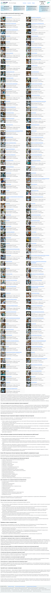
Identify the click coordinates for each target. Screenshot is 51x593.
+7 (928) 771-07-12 (42, 2)
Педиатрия (7, 220)
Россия (14, 2)
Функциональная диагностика (36, 364)
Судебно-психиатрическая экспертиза (12, 318)
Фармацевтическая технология (36, 346)
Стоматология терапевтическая (37, 305)
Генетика (32, 41)
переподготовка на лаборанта (25, 589)
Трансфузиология (8, 335)
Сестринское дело (8, 273)
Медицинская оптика (9, 160)
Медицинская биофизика (10, 149)
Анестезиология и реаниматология (37, 23)
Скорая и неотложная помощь (36, 280)
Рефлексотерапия (8, 261)
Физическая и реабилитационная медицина (39, 358)
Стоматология (8, 293)
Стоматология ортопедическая (36, 299)
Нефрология (7, 178)
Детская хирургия (8, 89)
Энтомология (7, 382)
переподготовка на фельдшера (33, 588)
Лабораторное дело (9, 124)
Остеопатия (33, 203)
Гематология (7, 41)
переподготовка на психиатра (36, 589)
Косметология (33, 112)
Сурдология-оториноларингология (37, 318)
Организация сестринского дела (37, 196)
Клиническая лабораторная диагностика (38, 101)
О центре (29, 2)
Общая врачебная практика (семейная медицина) (40, 178)
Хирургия (7, 370)
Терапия (7, 323)
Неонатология (33, 172)
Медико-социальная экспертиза (37, 142)
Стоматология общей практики (11, 299)
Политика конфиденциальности (20, 586)
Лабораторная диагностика (36, 118)
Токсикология (33, 323)
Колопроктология (34, 107)
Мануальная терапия (9, 137)
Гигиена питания (34, 53)
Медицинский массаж (9, 166)
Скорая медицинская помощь (10, 286)
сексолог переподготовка (46, 589)
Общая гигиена (8, 184)
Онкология (7, 190)
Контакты (24, 2)
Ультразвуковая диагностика (36, 335)
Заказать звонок (42, 4)
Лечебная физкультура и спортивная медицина (14, 130)
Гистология (7, 65)
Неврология (33, 166)
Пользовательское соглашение (31, 586)
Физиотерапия (8, 358)
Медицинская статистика (35, 160)
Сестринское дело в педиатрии (11, 280)
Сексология (7, 268)
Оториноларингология (9, 209)
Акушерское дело (8, 17)
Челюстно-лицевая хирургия (36, 370)
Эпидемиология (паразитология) (11, 388)
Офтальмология (34, 209)
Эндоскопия (33, 376)
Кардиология (7, 101)
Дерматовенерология (35, 71)
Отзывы (33, 2)
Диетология (7, 95)
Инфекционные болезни (35, 95)
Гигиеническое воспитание (36, 59)
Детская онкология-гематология (11, 83)
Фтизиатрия (7, 364)
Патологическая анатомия (36, 214)
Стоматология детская (35, 293)
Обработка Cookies (11, 586)
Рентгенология (8, 255)
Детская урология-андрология (36, 83)
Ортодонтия (7, 203)
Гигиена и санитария (9, 53)
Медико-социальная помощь (10, 142)
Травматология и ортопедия (36, 329)
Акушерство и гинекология (36, 17)
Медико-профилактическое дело (37, 137)
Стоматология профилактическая (11, 305)
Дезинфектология (34, 65)
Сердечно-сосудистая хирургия (37, 268)
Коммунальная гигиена (9, 112)
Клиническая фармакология (10, 107)
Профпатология (8, 226)
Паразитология (8, 214)
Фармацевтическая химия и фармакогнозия (13, 352)
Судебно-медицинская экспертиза (37, 311)
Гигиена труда (8, 59)
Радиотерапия (33, 243)
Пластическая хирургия (35, 220)
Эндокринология (8, 376)
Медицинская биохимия (35, 149)
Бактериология (33, 29)
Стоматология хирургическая (10, 311)
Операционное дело (34, 190)
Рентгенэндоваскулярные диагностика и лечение (40, 255)
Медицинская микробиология (36, 154)
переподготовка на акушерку (5, 589)
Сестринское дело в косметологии (37, 273)
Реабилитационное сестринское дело (12, 249)
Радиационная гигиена (35, 237)
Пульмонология (8, 237)
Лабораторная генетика (9, 118)
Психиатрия (33, 226)
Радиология (7, 243)
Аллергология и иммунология (10, 23)
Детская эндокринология (35, 89)
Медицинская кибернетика (10, 154)
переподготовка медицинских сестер (21, 588)
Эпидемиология (34, 382)
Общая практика (34, 184)
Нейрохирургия (8, 172)
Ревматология (33, 249)
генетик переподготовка (15, 589)
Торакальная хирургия (9, 329)
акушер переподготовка (42, 588)
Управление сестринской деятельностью (38, 340)
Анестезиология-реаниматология (11, 29)
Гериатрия (7, 47)
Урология (7, 346)
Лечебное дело (34, 130)
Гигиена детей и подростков (36, 47)
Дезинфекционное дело (9, 71)
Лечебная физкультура (35, 124)
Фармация (33, 352)
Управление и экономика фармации (12, 340)
